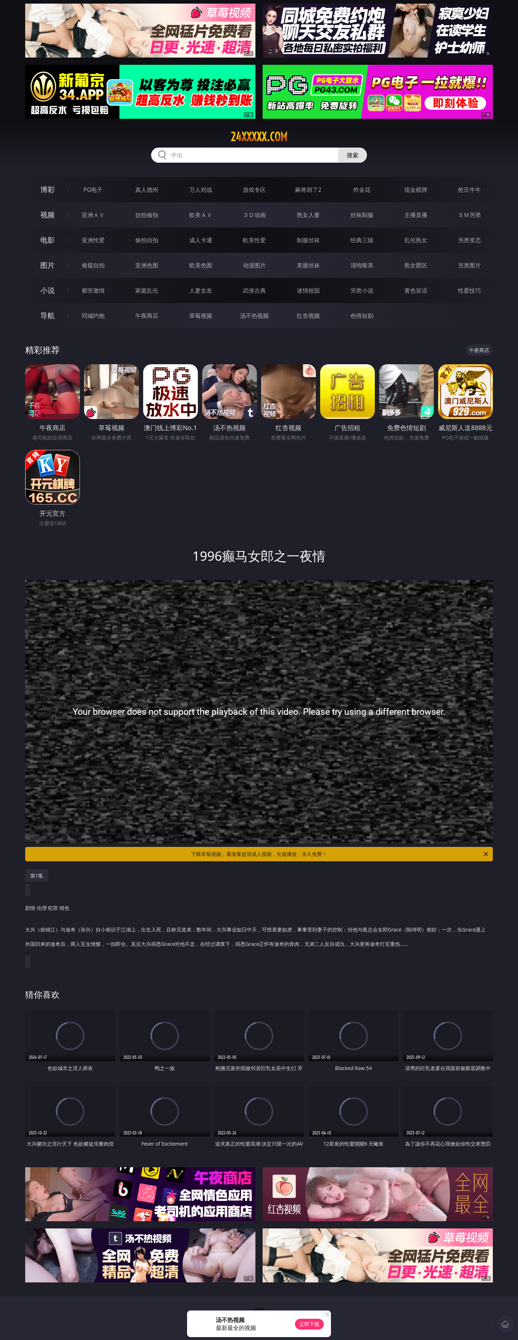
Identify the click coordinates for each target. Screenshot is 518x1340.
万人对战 (200, 190)
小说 (47, 290)
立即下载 (309, 1324)
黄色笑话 (415, 290)
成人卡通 (200, 240)
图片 (47, 265)
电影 (47, 240)
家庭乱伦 (146, 290)
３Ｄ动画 (254, 215)
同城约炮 (93, 316)
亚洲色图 (146, 265)
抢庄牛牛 (469, 190)
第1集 (36, 875)
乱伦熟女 (415, 240)
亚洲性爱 (93, 240)
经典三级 (361, 240)
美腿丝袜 (308, 265)
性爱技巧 (469, 290)
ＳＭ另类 (469, 215)
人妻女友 (200, 290)
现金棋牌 (415, 190)
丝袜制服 (361, 215)
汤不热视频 (254, 316)
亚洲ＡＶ (93, 215)
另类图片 (469, 265)
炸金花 (362, 190)
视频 (47, 215)
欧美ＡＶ (200, 215)
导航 (47, 315)
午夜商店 (146, 316)
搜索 (352, 155)
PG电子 (93, 190)
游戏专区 (254, 190)
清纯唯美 (361, 265)
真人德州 (146, 190)
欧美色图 (200, 265)
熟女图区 (415, 265)
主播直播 (415, 215)
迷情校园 (308, 290)
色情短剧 (361, 316)
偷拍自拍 (146, 240)
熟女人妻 (308, 215)
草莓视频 (200, 316)
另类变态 (469, 240)
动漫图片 (254, 265)
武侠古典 (254, 290)
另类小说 (361, 290)
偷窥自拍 (93, 265)
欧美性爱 (254, 240)
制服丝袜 (308, 240)
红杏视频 (308, 316)
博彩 (47, 189)
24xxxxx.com (259, 137)
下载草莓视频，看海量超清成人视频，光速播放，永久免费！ (340, 854)
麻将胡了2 (308, 190)
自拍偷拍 (146, 215)
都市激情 (93, 290)
